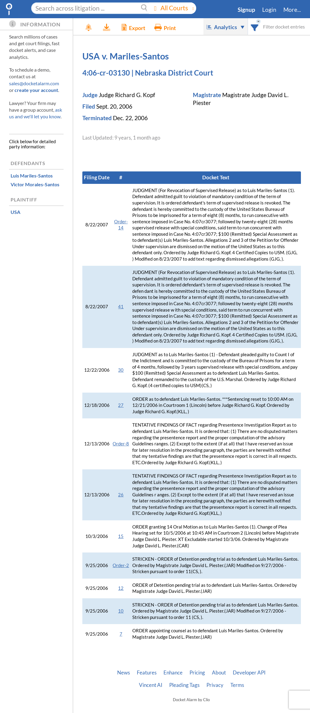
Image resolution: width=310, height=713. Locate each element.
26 (121, 494)
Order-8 (121, 443)
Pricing (197, 673)
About (219, 673)
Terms (237, 685)
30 (121, 370)
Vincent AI (150, 685)
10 (121, 610)
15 (121, 536)
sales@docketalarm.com (34, 83)
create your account (36, 90)
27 (121, 405)
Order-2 (121, 565)
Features (147, 673)
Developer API (249, 673)
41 (121, 306)
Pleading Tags (184, 685)
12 (121, 588)
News (123, 673)
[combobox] (255, 26)
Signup (246, 9)
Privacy (214, 685)
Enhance (173, 673)
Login (269, 9)
